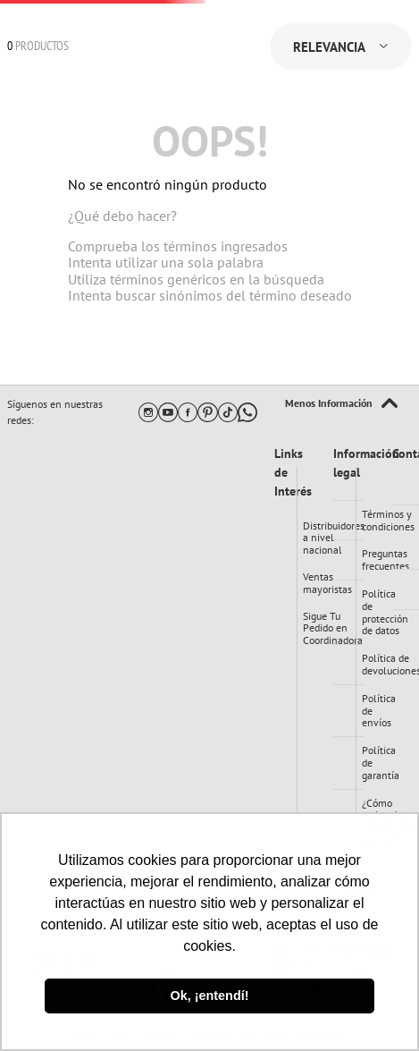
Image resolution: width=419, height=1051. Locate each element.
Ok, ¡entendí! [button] (210, 995)
